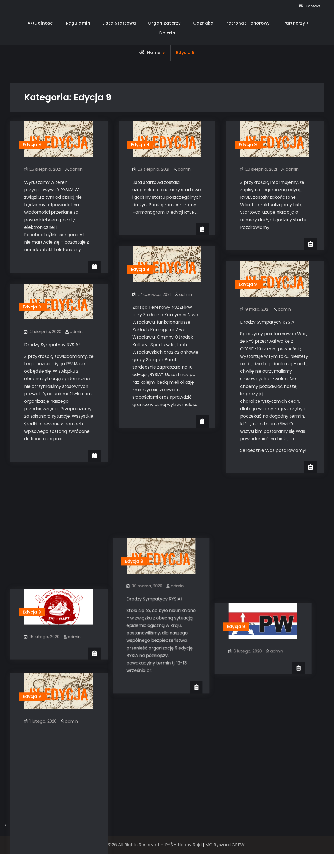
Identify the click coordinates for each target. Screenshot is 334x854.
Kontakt (309, 6)
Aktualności (41, 23)
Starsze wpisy (26, 825)
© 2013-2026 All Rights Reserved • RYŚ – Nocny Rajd (145, 845)
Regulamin (78, 23)
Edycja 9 (32, 144)
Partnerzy (294, 23)
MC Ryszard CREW (225, 845)
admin (76, 169)
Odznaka (203, 23)
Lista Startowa (119, 23)
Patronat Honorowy (248, 23)
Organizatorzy (164, 23)
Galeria (167, 33)
